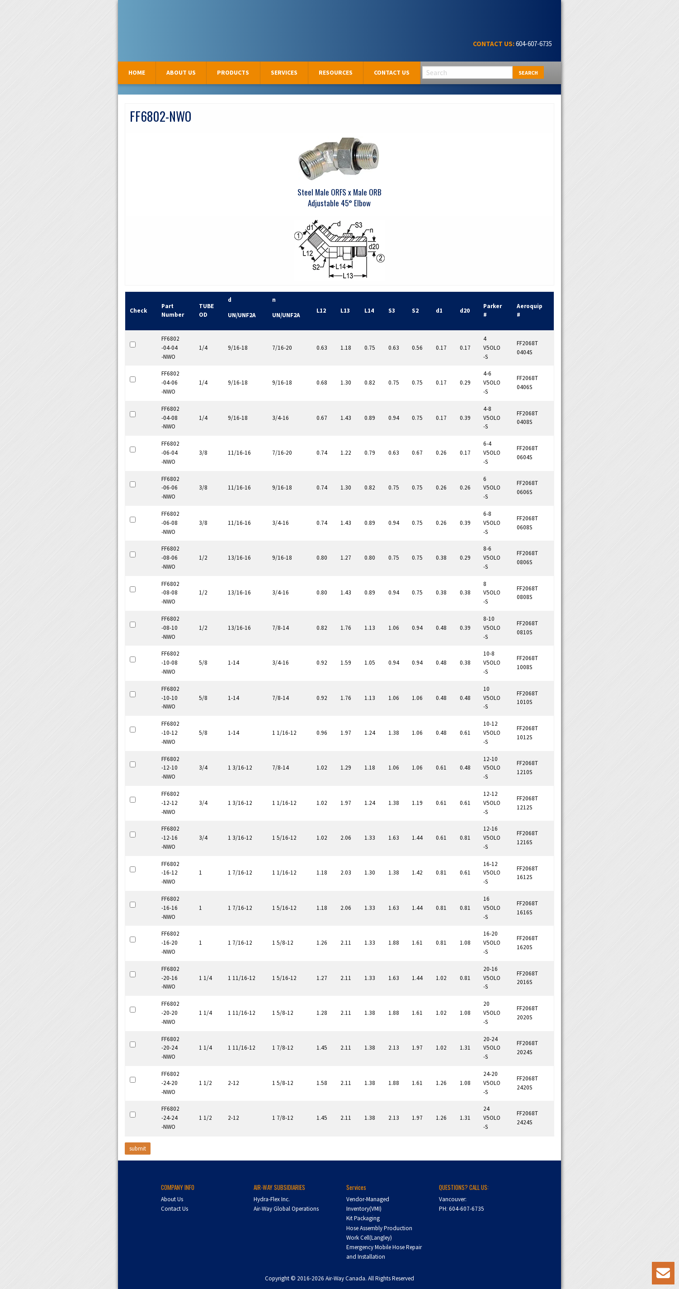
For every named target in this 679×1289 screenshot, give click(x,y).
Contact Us (392, 72)
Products (233, 72)
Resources (336, 72)
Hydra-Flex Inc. (272, 1199)
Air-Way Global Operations (286, 1209)
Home (136, 72)
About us (181, 72)
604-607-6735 (533, 43)
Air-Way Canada (157, 17)
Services (284, 72)
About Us (172, 1199)
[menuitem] (137, 73)
